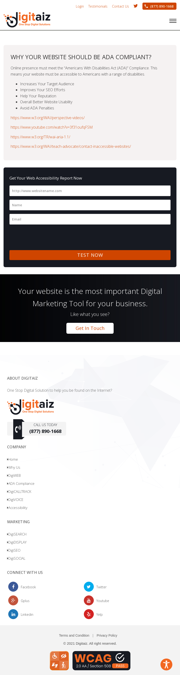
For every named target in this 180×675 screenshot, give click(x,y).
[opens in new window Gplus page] (19, 600)
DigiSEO (14, 550)
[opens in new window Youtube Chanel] (96, 600)
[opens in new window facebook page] (22, 587)
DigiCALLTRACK (19, 491)
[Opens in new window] (90, 660)
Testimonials (97, 6)
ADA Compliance (20, 483)
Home (12, 459)
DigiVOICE (15, 499)
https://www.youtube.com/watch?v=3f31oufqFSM (52, 127)
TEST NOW (90, 255)
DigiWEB (14, 475)
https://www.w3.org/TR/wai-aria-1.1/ (40, 137)
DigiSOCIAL (16, 558)
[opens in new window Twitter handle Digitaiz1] (135, 6)
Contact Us (120, 6)
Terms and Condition (74, 635)
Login (80, 6)
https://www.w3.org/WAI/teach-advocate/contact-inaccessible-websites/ (71, 146)
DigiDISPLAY (16, 542)
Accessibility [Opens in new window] (17, 507)
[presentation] (45, 237)
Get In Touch (90, 328)
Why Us (13, 467)
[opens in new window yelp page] (93, 614)
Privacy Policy (107, 635)
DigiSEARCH (16, 534)
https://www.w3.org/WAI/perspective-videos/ (48, 117)
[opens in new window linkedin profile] (20, 614)
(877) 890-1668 (162, 6)
